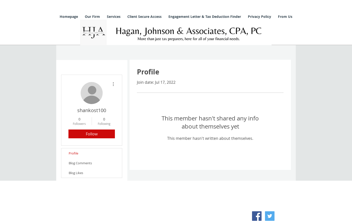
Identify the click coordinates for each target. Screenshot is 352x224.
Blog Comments (80, 163)
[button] (92, 16)
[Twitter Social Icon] (270, 216)
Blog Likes (76, 173)
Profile (73, 153)
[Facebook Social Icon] (257, 216)
